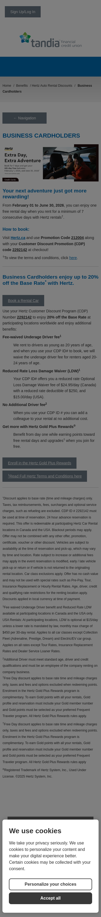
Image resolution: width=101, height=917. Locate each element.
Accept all (50, 898)
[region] (50, 866)
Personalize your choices (50, 884)
